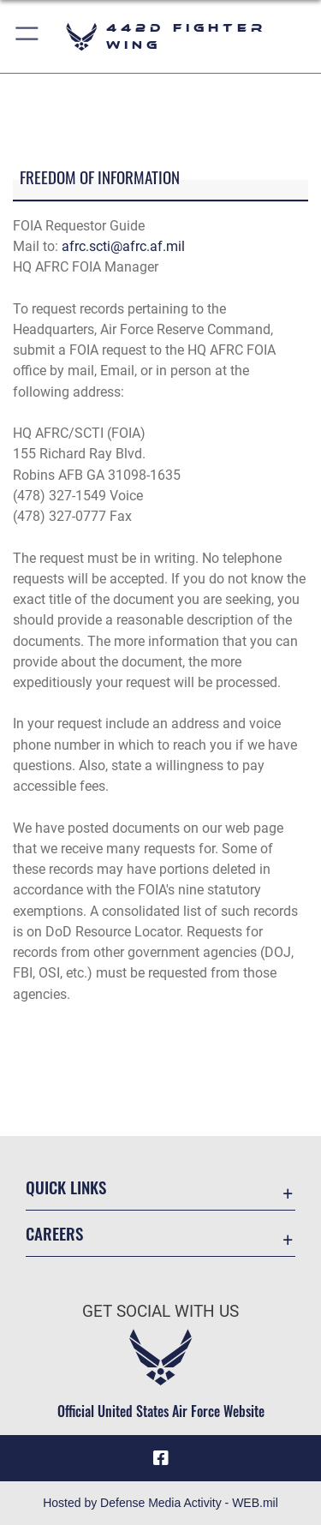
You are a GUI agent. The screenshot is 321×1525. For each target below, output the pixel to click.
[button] (28, 36)
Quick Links (66, 1187)
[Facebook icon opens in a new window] (161, 1458)
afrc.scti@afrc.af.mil (123, 246)
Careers (54, 1233)
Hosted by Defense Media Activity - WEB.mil (160, 1503)
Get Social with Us (160, 1311)
